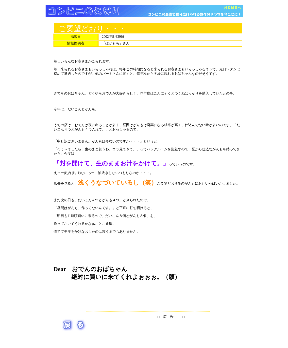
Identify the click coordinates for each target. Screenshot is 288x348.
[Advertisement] (144, 19)
